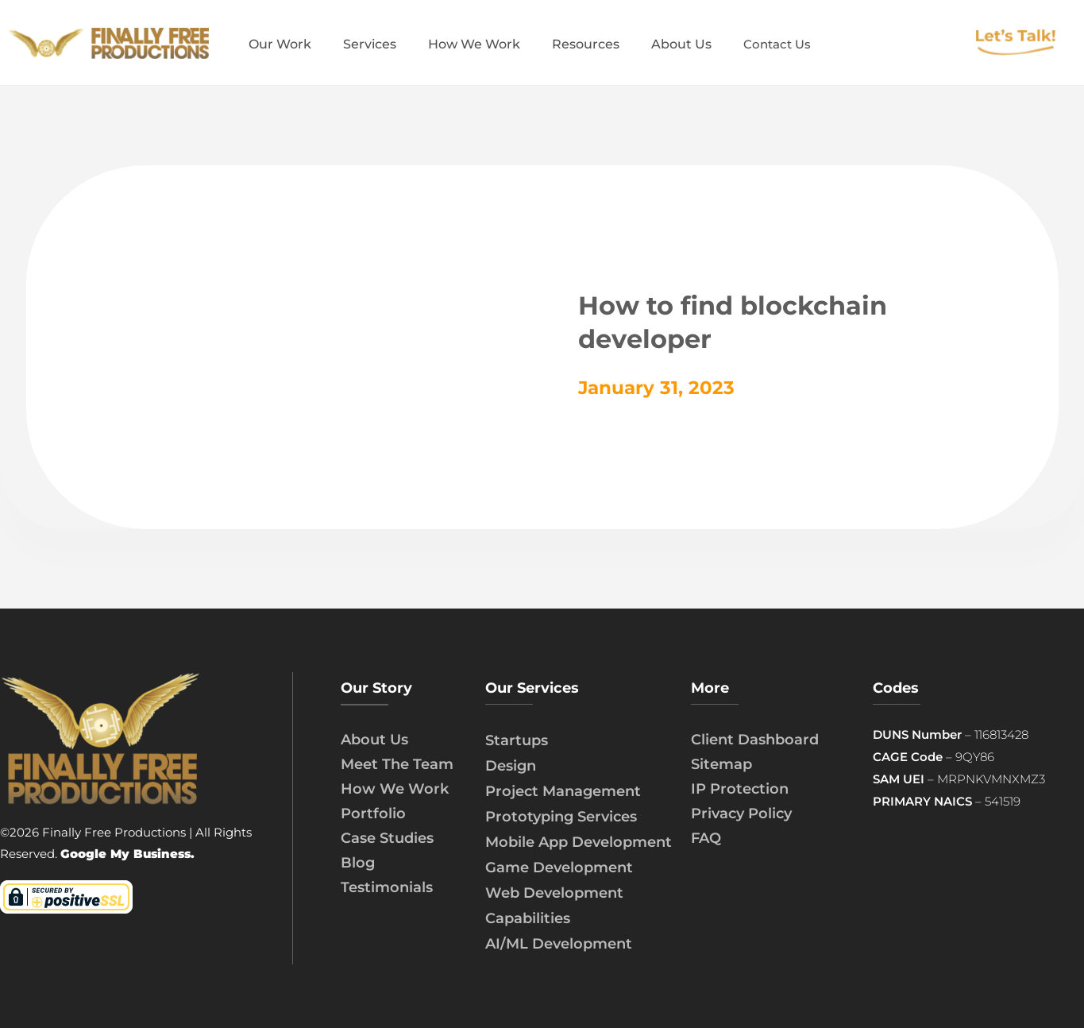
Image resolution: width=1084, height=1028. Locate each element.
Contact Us (777, 44)
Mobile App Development (578, 842)
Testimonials (387, 887)
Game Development (559, 867)
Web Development (554, 893)
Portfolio (373, 813)
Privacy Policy (741, 813)
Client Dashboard (755, 739)
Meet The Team (397, 764)
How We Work (395, 789)
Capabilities (527, 918)
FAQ (706, 838)
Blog (358, 862)
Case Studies (387, 838)
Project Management (563, 791)
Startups (516, 740)
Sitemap (721, 764)
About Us (374, 739)
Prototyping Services (561, 816)
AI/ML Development (558, 944)
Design (510, 766)
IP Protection (740, 789)
